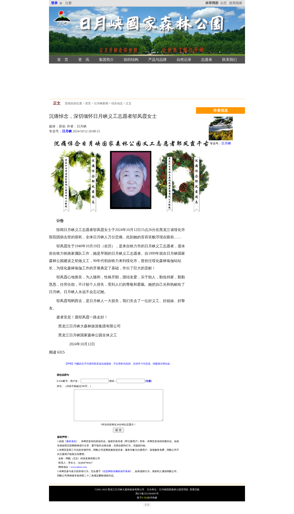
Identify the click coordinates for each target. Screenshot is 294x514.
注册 (68, 3)
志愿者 (206, 60)
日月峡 (67, 131)
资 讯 (83, 60)
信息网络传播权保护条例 (116, 477)
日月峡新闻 (101, 103)
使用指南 (235, 3)
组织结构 (131, 60)
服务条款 (71, 447)
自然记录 (184, 60)
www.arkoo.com (79, 473)
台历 (223, 3)
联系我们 (229, 60)
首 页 (62, 60)
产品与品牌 (157, 60)
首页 (88, 103)
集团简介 (106, 60)
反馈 (147, 510)
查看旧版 (194, 495)
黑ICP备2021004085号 (147, 499)
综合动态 (117, 103)
